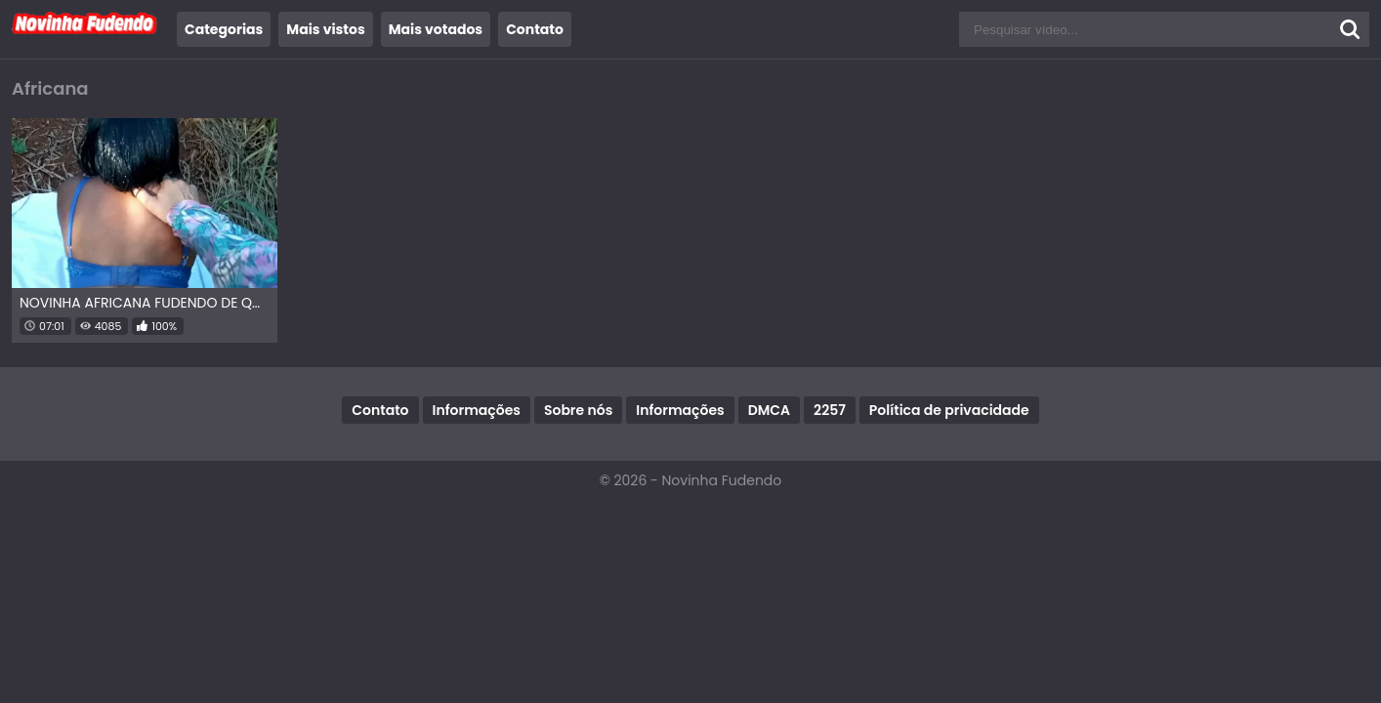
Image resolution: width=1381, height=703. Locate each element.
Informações (477, 410)
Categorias (224, 29)
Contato (535, 29)
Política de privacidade (949, 410)
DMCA (769, 410)
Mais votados (435, 29)
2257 (830, 410)
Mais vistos (325, 29)
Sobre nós (578, 410)
